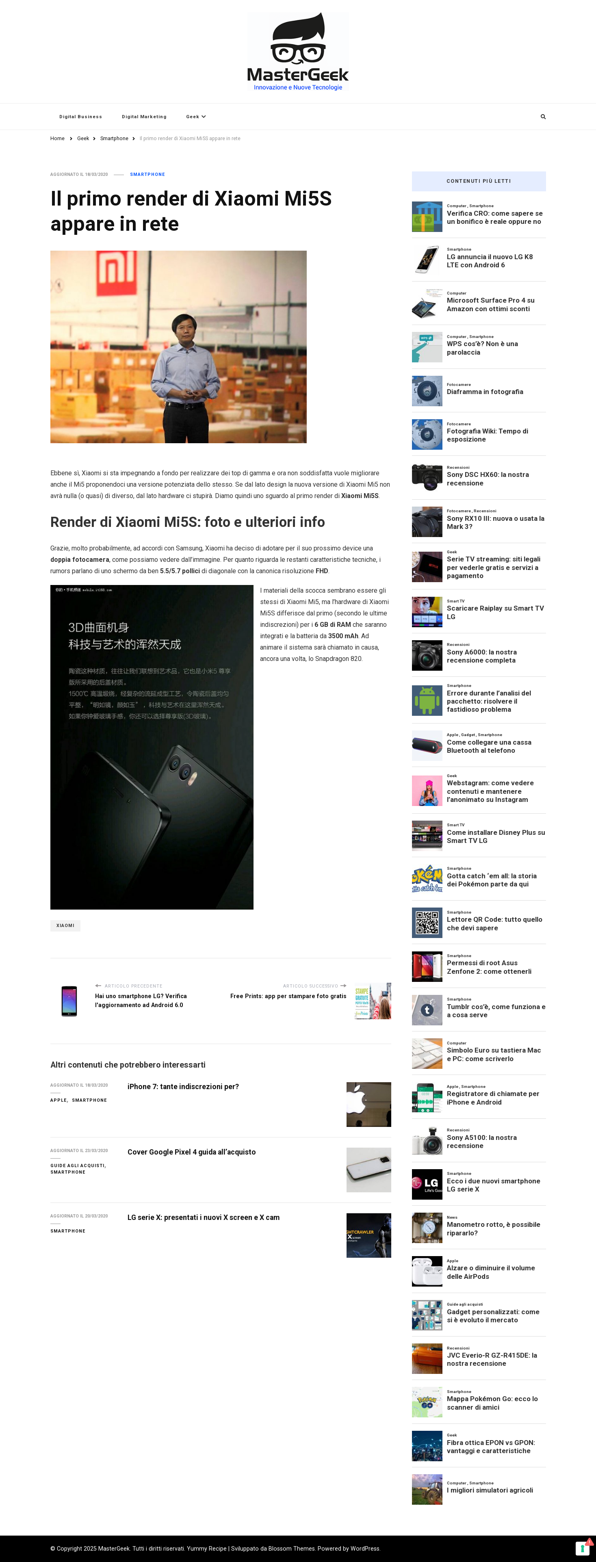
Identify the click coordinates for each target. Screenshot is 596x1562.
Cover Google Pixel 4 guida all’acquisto (192, 1152)
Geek (192, 116)
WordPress (365, 1548)
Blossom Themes (292, 1548)
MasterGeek (114, 1548)
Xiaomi (65, 925)
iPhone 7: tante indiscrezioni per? (183, 1087)
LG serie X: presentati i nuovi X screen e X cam (204, 1217)
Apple (58, 1100)
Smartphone (147, 174)
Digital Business (80, 116)
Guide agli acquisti (77, 1165)
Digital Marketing (144, 116)
